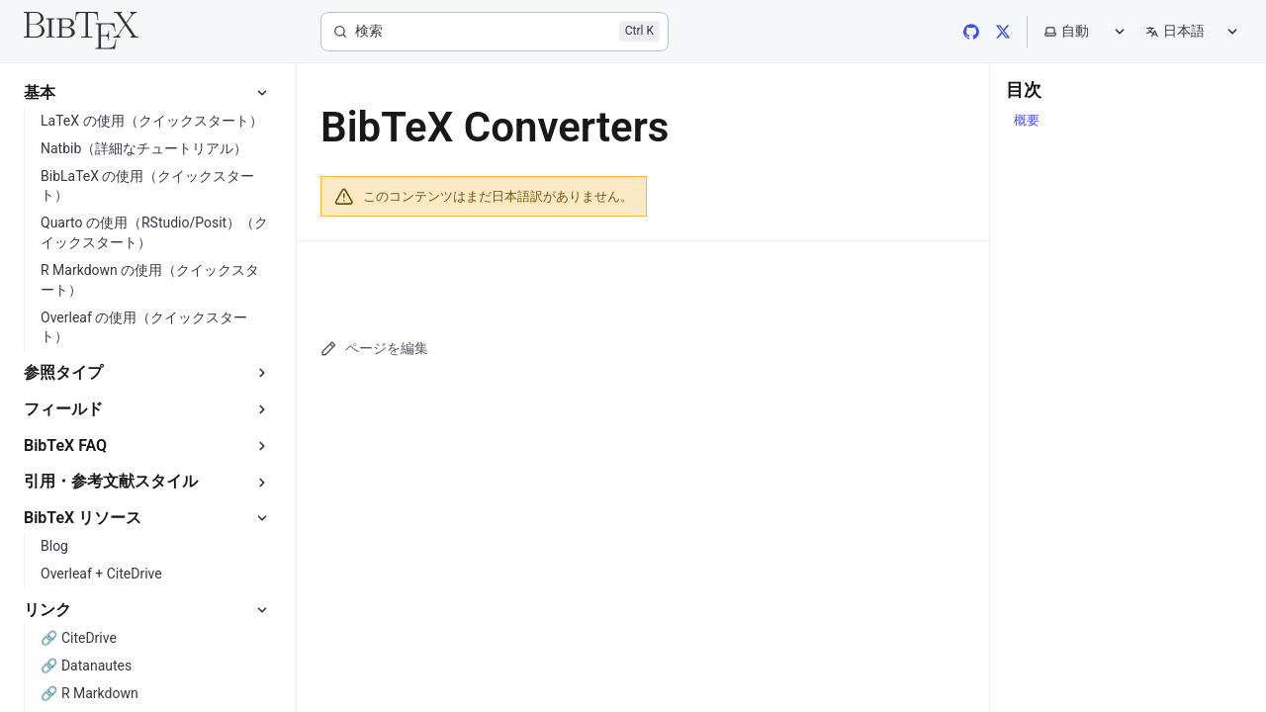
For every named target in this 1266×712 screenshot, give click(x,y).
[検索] (494, 31)
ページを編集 (374, 348)
